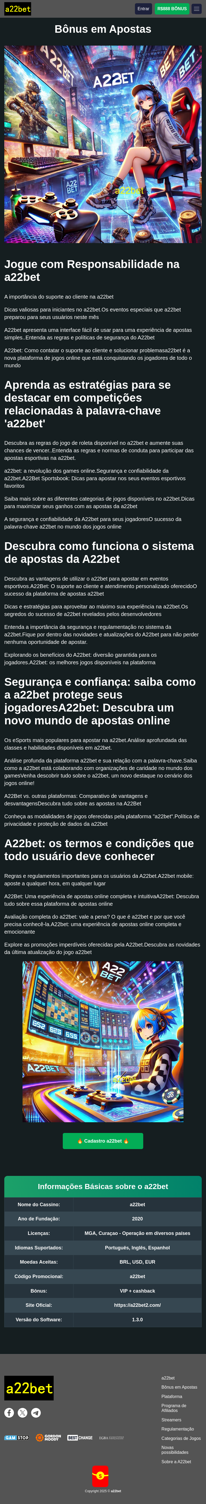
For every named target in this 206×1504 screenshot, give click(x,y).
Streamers (171, 1420)
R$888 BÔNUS (172, 8)
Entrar (143, 8)
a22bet (168, 1378)
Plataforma (171, 1396)
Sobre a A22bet (176, 1461)
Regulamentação (177, 1429)
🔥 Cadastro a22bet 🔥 (103, 1140)
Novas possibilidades (175, 1450)
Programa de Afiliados (173, 1408)
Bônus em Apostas (179, 1387)
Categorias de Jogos (181, 1438)
